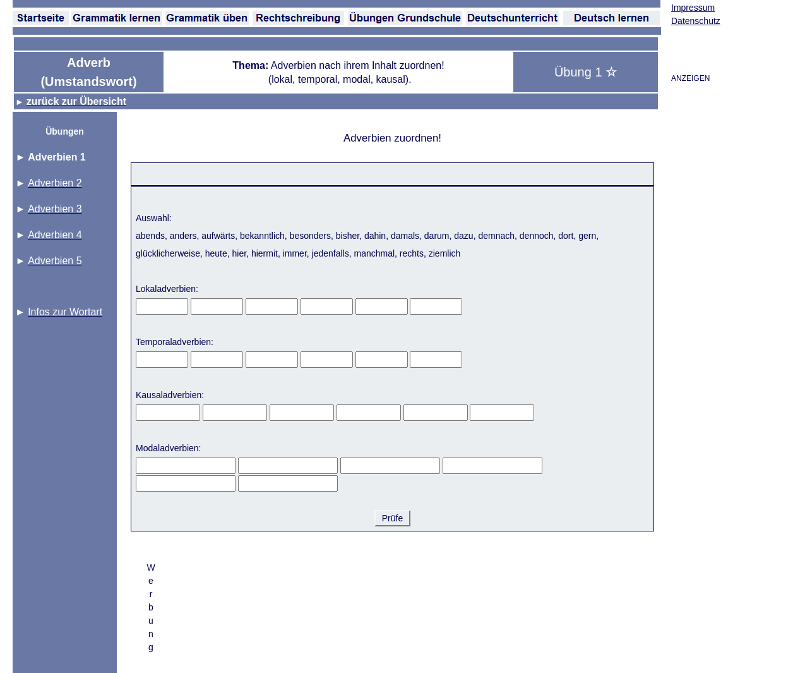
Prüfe (392, 518)
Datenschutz (695, 21)
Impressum (693, 8)
